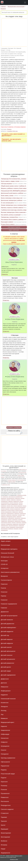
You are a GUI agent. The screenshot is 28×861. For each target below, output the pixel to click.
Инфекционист (6, 691)
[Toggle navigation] (25, 2)
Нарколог (4, 726)
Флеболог (4, 841)
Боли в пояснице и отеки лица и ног (11, 198)
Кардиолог (4, 694)
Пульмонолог (5, 793)
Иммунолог (4, 687)
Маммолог (4, 718)
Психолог (4, 789)
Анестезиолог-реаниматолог (10, 572)
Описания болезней (7, 553)
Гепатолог (4, 592)
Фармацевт (4, 829)
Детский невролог (7, 639)
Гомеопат (4, 608)
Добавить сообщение (14, 427)
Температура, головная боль (9, 217)
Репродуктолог (6, 805)
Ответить (5, 274)
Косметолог (5, 702)
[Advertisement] (14, 32)
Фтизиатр (4, 845)
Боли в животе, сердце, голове (10, 181)
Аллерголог (4, 568)
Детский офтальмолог (8, 651)
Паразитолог (5, 766)
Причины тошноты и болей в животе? (12, 207)
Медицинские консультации (16, 6)
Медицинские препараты (9, 549)
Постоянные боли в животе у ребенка (12, 219)
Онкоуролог (5, 754)
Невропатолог (5, 730)
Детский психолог (6, 655)
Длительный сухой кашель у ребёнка (12, 193)
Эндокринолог (5, 853)
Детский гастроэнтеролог (9, 615)
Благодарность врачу (14, 259)
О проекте (12, 855)
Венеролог (4, 576)
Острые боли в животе (8, 224)
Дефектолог (5, 679)
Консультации (5, 545)
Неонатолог (5, 738)
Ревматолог (5, 797)
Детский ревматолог (7, 663)
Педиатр (3, 8)
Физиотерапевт (6, 833)
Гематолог (4, 584)
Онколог (3, 750)
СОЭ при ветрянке (6, 183)
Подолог (3, 777)
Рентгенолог (5, 801)
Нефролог (4, 742)
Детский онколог (6, 647)
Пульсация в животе (7, 222)
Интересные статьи (7, 557)
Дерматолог (5, 611)
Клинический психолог (8, 698)
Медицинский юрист (7, 722)
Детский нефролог (7, 643)
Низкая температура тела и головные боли (14, 205)
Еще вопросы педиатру (14, 227)
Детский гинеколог (7, 619)
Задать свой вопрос (14, 230)
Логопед (3, 710)
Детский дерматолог (7, 623)
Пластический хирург (8, 773)
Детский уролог (6, 667)
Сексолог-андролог (7, 809)
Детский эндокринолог (8, 675)
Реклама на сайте (14, 859)
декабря (10, 131)
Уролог (3, 825)
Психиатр (4, 785)
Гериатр (3, 596)
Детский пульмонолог (8, 659)
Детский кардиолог (7, 631)
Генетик (3, 588)
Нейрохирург (5, 734)
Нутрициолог (5, 746)
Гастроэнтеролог (6, 580)
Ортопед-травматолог (8, 758)
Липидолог (4, 706)
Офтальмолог (5, 762)
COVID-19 (4, 564)
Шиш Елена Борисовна (14, 262)
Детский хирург (6, 671)
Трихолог (4, 821)
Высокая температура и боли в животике (13, 212)
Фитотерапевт (5, 837)
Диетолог (4, 683)
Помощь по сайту (18, 855)
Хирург (3, 849)
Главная (3, 6)
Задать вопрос (6, 541)
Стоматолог (5, 813)
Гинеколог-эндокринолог (9, 604)
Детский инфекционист (8, 627)
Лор (2, 714)
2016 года (15, 131)
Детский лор (5, 635)
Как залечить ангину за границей (10, 214)
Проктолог (4, 781)
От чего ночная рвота (7, 202)
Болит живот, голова (7, 195)
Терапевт (4, 817)
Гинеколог (4, 600)
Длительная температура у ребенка (11, 200)
